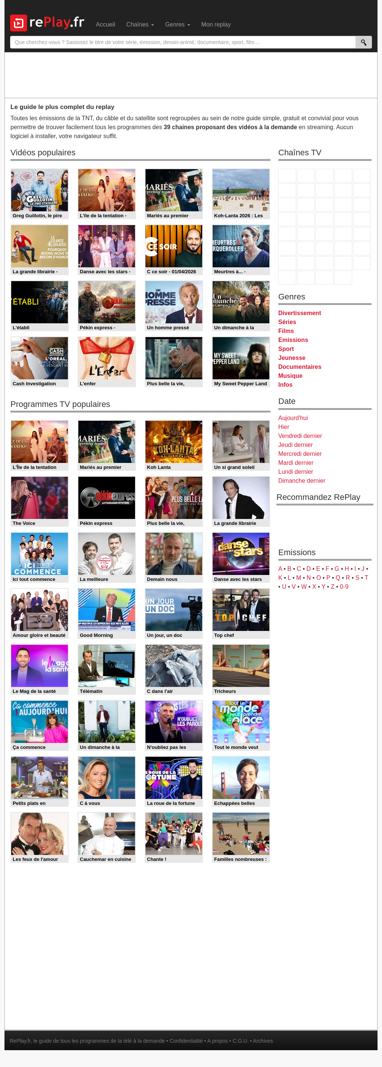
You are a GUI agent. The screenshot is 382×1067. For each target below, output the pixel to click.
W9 (325, 190)
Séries (287, 322)
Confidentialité (186, 1041)
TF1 (287, 176)
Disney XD (343, 263)
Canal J (306, 263)
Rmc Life (306, 219)
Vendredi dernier (300, 436)
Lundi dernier (295, 472)
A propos (217, 1041)
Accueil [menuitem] (105, 24)
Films (286, 331)
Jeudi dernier (295, 445)
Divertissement (299, 313)
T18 (362, 219)
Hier (283, 427)
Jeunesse (292, 358)
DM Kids (362, 263)
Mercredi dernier (300, 454)
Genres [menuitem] (177, 24)
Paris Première (343, 219)
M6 (287, 190)
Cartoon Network (325, 263)
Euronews (287, 248)
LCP (306, 277)
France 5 (362, 176)
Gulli (287, 263)
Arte (306, 190)
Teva (325, 219)
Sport (286, 349)
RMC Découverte (362, 205)
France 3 (325, 176)
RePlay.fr (20, 1041)
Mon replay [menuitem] (216, 24)
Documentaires (300, 367)
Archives (263, 1041)
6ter (343, 205)
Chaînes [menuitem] (140, 24)
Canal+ (343, 176)
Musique (290, 376)
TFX (362, 190)
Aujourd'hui (293, 418)
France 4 (287, 205)
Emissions (293, 340)
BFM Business (362, 234)
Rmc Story (287, 219)
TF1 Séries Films (325, 205)
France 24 (306, 248)
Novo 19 (287, 234)
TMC (343, 190)
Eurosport (343, 248)
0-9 (344, 587)
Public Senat (325, 277)
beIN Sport (325, 248)
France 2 (306, 176)
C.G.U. (240, 1041)
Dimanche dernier (301, 480)
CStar (306, 204)
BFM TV (343, 234)
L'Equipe (362, 248)
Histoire (343, 277)
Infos (285, 385)
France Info (306, 234)
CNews (325, 234)
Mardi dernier (295, 463)
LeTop (287, 277)
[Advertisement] (191, 74)
